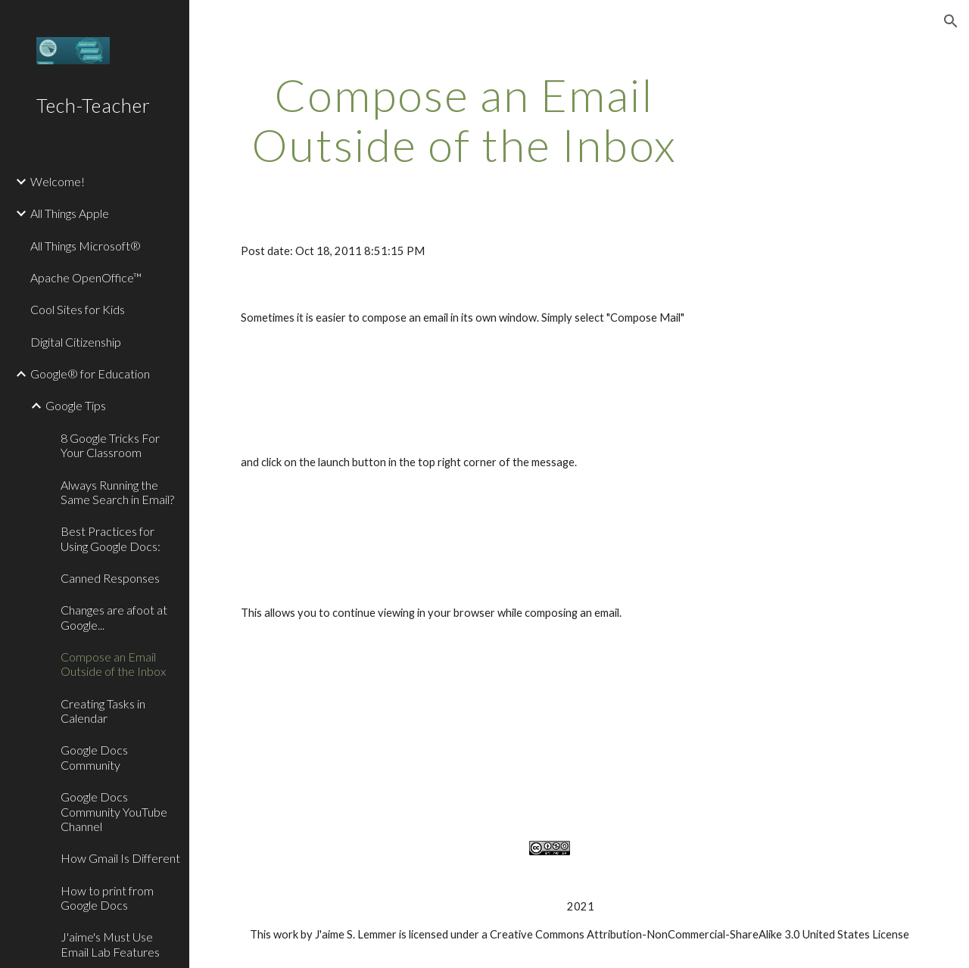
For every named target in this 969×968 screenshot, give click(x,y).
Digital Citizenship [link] (75, 342)
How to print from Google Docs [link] (107, 897)
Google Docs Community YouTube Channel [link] (114, 811)
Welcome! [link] (57, 181)
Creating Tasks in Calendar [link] (103, 710)
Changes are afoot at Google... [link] (114, 616)
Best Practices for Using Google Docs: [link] (110, 538)
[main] (464, 120)
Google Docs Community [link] (94, 756)
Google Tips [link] (75, 405)
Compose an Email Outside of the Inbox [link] (113, 663)
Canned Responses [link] (110, 578)
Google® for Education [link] (90, 373)
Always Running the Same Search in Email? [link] (117, 492)
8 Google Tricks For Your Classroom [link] (110, 445)
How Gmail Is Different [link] (120, 858)
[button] (951, 21)
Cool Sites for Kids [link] (77, 309)
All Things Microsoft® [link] (85, 245)
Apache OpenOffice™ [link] (86, 277)
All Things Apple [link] (69, 213)
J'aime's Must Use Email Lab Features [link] (110, 943)
